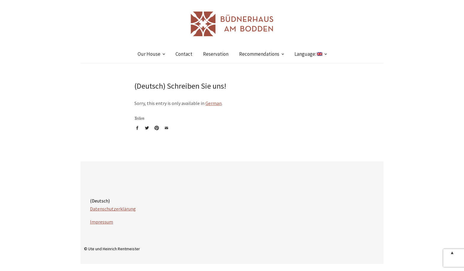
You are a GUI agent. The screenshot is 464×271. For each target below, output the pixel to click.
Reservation (215, 54)
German (213, 103)
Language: (308, 54)
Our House (149, 54)
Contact (183, 54)
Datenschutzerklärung (113, 209)
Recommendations (259, 54)
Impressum (101, 222)
